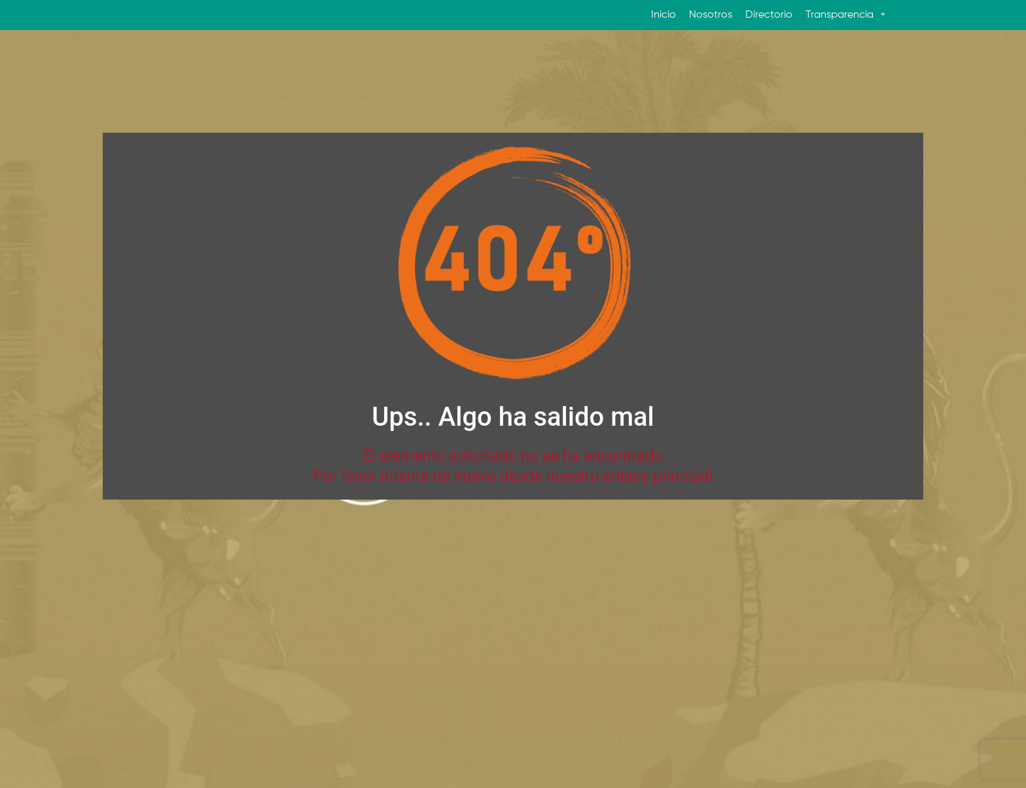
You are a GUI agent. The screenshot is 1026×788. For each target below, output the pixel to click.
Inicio (663, 15)
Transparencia (845, 15)
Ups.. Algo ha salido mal (513, 417)
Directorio (768, 15)
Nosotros (710, 15)
